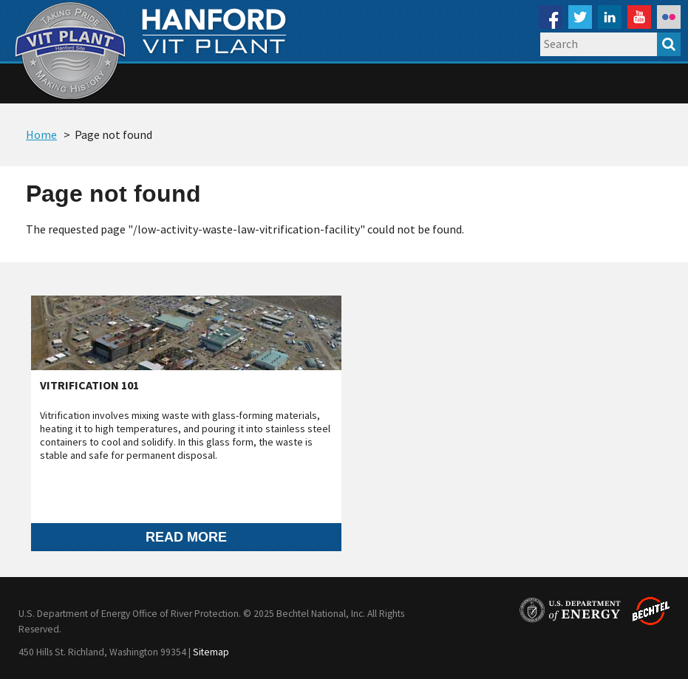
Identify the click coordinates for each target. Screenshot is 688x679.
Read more (186, 537)
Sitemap (211, 652)
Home (41, 134)
